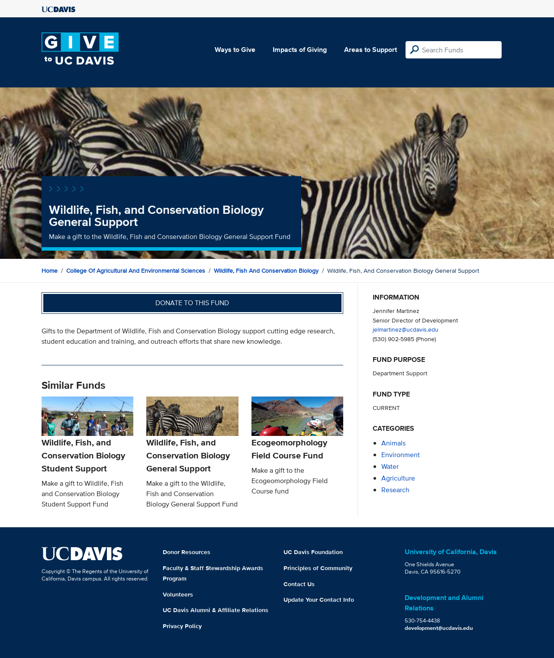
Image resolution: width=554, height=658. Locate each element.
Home (50, 270)
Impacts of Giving (300, 50)
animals (393, 443)
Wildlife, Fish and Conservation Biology (266, 270)
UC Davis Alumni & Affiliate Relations (215, 610)
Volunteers (178, 594)
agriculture (398, 478)
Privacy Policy (182, 626)
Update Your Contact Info (318, 599)
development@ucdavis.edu (439, 628)
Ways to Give (235, 50)
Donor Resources (186, 552)
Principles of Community (317, 568)
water (390, 466)
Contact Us (299, 584)
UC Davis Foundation (313, 552)
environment (400, 455)
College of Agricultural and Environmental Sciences (135, 270)
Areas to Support (370, 50)
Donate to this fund (192, 303)
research (395, 490)
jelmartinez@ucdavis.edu (405, 329)
